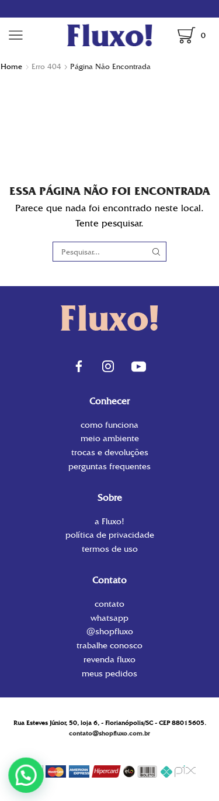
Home (11, 66)
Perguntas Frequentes (109, 465)
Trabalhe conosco (109, 645)
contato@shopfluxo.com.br (109, 733)
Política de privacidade (109, 535)
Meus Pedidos (109, 673)
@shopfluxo (109, 631)
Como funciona (109, 425)
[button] (29, 774)
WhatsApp (109, 618)
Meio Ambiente (110, 438)
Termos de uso (110, 548)
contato (109, 604)
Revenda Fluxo (109, 659)
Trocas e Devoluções (109, 452)
